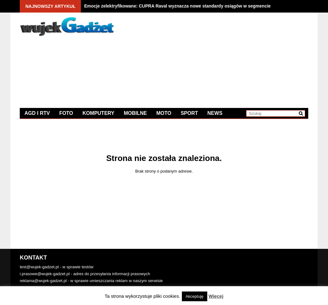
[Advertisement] (236, 61)
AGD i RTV (37, 113)
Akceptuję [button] (195, 296)
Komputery (98, 113)
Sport (189, 113)
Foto (66, 113)
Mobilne (135, 113)
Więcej (216, 296)
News (214, 113)
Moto (163, 113)
